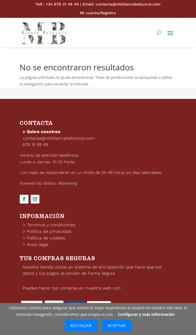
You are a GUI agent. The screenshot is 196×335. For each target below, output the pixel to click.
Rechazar (81, 325)
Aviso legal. (38, 244)
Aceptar (117, 325)
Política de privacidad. (49, 231)
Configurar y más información (146, 314)
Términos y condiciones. (51, 224)
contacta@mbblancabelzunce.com (59, 138)
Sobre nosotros (43, 131)
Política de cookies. (46, 237)
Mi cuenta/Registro (98, 13)
